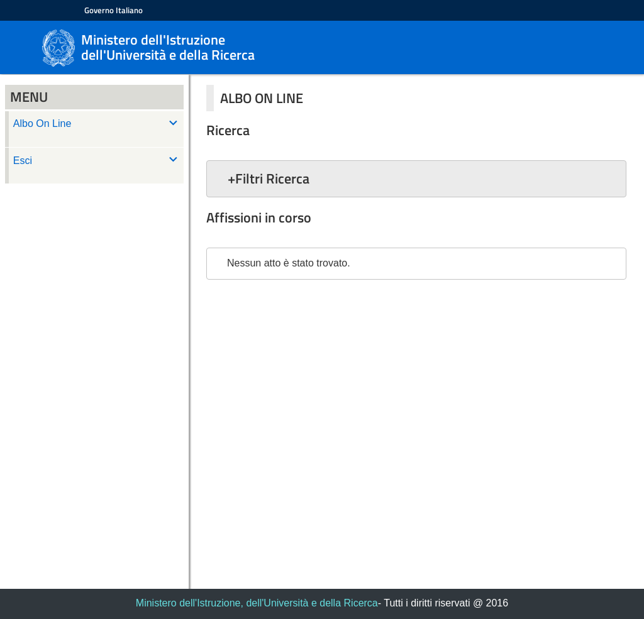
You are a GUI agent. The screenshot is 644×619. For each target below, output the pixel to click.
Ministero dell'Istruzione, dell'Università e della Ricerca (257, 603)
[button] (416, 178)
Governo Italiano (113, 10)
